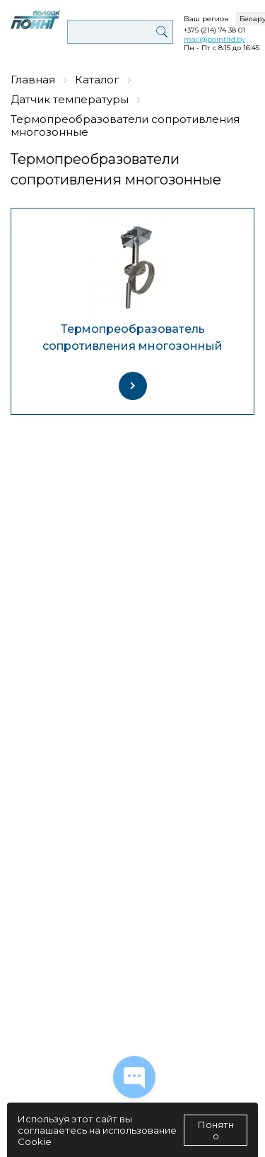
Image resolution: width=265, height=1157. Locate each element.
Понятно (216, 1130)
